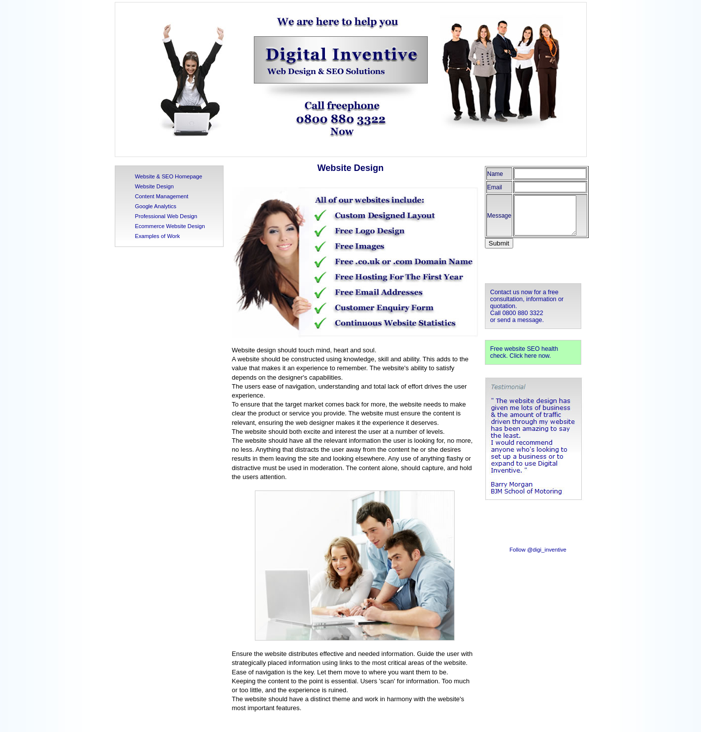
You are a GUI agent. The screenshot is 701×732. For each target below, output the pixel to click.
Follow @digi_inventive (538, 550)
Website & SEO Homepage (168, 176)
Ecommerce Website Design (170, 226)
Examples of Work (157, 236)
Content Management (162, 196)
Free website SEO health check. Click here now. (524, 352)
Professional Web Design (166, 216)
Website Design (154, 186)
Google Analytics (155, 206)
